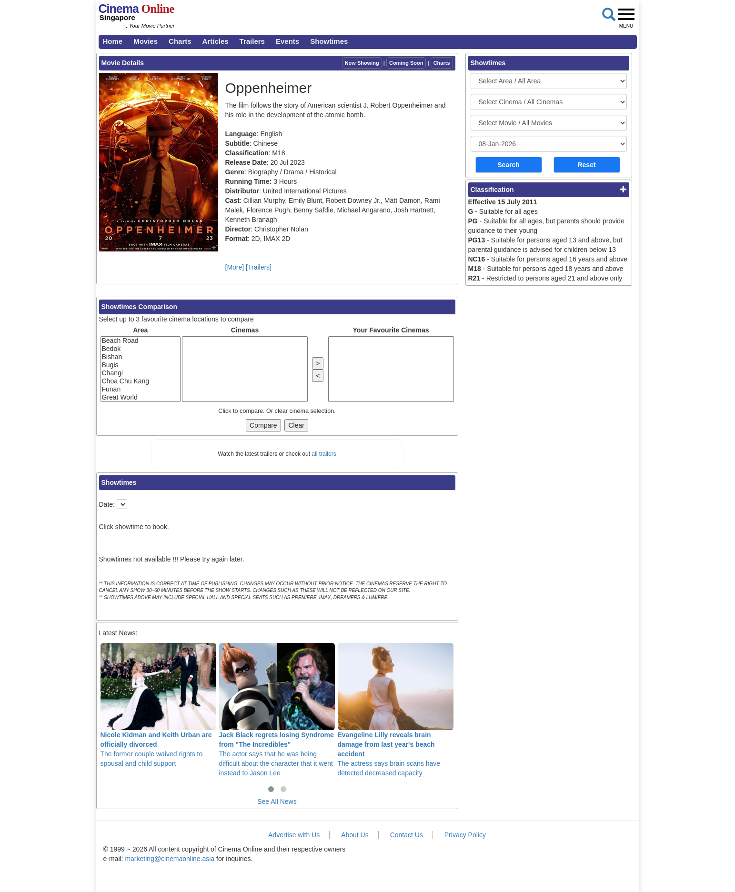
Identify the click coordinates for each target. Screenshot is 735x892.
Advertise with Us (294, 835)
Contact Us (406, 835)
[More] (234, 267)
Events (287, 41)
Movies (145, 41)
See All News (276, 801)
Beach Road (141, 341)
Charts (180, 41)
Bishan (141, 357)
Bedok (141, 349)
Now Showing (362, 63)
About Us (355, 835)
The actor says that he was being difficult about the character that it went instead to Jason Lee (277, 709)
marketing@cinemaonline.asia (169, 858)
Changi (141, 373)
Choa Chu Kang (141, 381)
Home (113, 41)
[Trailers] (259, 267)
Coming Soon (406, 63)
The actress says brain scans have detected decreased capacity (395, 709)
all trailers (324, 454)
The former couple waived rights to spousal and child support (158, 705)
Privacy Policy (465, 835)
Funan (141, 389)
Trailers (252, 41)
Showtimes (329, 41)
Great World (141, 397)
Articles (215, 41)
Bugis (141, 365)
